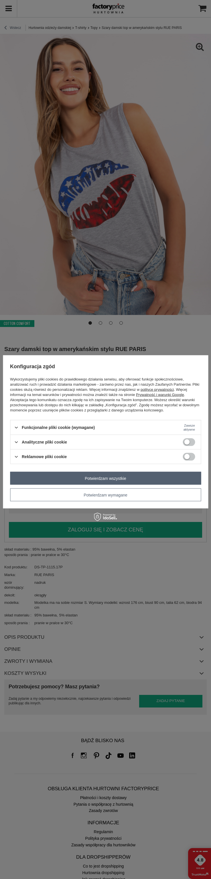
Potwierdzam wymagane (105, 494)
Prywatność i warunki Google (160, 395)
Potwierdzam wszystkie (105, 478)
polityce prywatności (157, 389)
